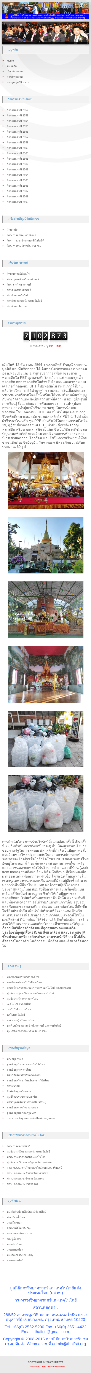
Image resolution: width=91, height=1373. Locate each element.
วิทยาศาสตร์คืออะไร (18, 273)
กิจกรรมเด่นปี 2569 (17, 201)
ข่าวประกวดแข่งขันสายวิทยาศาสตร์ (27, 1173)
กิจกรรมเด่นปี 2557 (17, 137)
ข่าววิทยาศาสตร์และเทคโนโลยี (24, 300)
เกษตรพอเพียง (15, 1249)
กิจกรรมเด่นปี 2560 (17, 153)
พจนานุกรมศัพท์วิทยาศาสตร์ (23, 279)
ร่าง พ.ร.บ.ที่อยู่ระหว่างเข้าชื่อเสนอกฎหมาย (31, 1118)
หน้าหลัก (12, 66)
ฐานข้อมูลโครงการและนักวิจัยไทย (26, 1064)
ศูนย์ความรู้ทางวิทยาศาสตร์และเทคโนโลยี (30, 993)
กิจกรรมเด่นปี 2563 (17, 169)
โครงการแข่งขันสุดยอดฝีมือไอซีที (25, 240)
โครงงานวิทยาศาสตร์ (19, 284)
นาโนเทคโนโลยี (16, 1014)
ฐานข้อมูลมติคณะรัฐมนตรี (21, 1112)
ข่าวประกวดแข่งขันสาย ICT (22, 1184)
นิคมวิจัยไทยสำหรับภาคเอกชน (24, 1075)
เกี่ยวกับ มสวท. (15, 71)
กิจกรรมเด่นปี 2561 (17, 158)
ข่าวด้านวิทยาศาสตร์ (19, 290)
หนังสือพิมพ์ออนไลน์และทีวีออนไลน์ (26, 1211)
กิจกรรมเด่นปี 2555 (17, 126)
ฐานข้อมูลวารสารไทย (19, 1069)
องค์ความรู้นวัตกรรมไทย (21, 1020)
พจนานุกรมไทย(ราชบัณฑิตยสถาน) (26, 1102)
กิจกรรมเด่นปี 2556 (17, 131)
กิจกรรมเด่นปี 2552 (17, 110)
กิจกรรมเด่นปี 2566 (17, 185)
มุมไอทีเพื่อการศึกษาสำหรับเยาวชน (26, 1031)
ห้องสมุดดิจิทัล (15, 1058)
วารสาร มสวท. (15, 76)
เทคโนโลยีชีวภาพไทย (19, 1004)
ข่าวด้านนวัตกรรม (17, 306)
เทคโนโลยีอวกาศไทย (19, 1009)
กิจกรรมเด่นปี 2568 (17, 196)
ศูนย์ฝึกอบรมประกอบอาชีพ (22, 1096)
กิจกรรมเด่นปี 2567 (17, 191)
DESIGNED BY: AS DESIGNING (45, 1366)
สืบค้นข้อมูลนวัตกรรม (19, 1091)
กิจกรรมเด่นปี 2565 (17, 180)
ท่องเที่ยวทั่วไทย (16, 1217)
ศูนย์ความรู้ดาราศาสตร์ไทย (22, 998)
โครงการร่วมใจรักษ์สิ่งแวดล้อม (24, 246)
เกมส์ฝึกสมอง (14, 1222)
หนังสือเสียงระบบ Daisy (20, 1255)
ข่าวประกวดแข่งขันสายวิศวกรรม (25, 1178)
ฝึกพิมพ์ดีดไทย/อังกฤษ (19, 1228)
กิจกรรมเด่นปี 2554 (17, 120)
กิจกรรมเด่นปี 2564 (17, 174)
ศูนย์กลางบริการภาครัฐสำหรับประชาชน (29, 1162)
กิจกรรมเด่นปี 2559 (17, 147)
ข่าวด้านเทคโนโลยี (17, 295)
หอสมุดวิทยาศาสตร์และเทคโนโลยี (26, 1157)
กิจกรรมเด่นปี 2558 (17, 142)
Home (10, 60)
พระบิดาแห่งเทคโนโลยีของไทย (24, 982)
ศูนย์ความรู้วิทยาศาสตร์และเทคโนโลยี (28, 1151)
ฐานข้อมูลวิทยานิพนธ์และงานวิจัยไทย (28, 1080)
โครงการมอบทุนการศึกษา (21, 235)
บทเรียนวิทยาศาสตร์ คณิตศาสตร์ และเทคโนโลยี (34, 1025)
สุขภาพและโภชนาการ (19, 1233)
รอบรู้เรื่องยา (14, 1238)
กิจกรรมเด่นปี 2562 (17, 164)
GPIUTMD (55, 346)
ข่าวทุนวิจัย (13, 1085)
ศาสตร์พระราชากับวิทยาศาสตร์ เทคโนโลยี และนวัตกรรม (39, 987)
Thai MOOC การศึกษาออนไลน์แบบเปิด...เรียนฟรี (34, 1167)
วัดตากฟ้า (12, 229)
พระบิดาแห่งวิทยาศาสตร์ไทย (23, 977)
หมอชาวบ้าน (14, 1244)
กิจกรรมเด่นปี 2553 (17, 115)
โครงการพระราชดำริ (18, 1146)
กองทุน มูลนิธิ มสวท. (18, 82)
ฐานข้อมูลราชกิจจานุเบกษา (22, 1107)
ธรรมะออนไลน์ (15, 1260)
